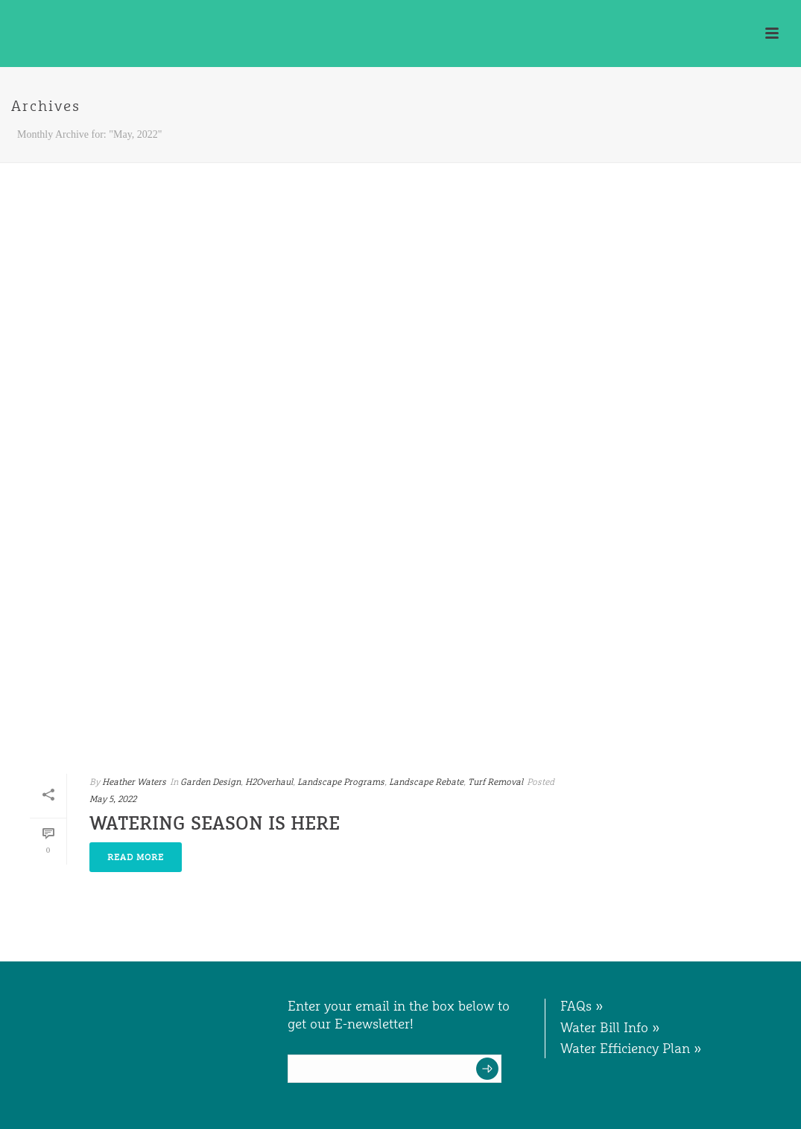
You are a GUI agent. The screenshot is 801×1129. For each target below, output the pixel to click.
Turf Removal (495, 782)
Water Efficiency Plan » (631, 1048)
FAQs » (582, 1006)
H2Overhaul (269, 782)
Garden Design (210, 782)
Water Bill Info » (610, 1027)
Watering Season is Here (214, 823)
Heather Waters (134, 782)
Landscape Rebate (426, 782)
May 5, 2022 (112, 799)
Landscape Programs (340, 782)
